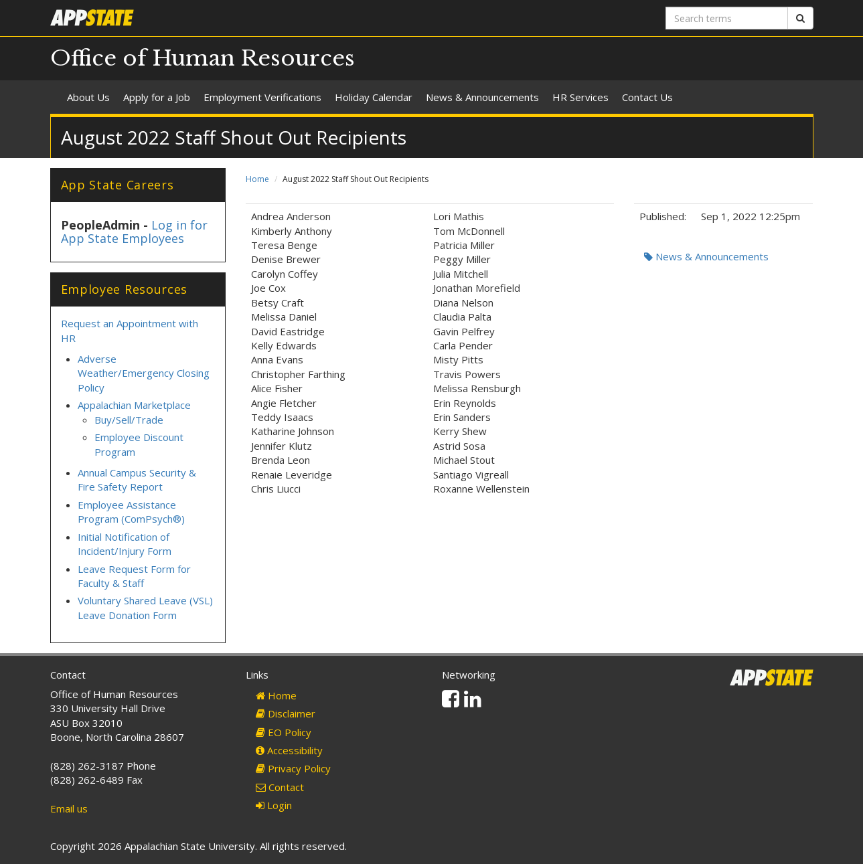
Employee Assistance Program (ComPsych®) (131, 511)
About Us (88, 97)
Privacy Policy (293, 768)
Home (257, 179)
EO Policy (283, 732)
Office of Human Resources (202, 58)
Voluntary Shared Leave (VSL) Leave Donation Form (145, 607)
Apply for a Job (156, 97)
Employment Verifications (262, 97)
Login (274, 805)
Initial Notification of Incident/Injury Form (124, 543)
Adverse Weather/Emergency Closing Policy (144, 373)
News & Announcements (482, 97)
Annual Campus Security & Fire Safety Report (137, 479)
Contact (280, 787)
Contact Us (647, 97)
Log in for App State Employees (134, 231)
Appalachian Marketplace (134, 405)
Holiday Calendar (373, 97)
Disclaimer (285, 713)
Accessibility (289, 750)
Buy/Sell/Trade (128, 419)
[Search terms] (726, 18)
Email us (69, 808)
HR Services (580, 97)
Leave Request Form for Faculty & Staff (134, 576)
